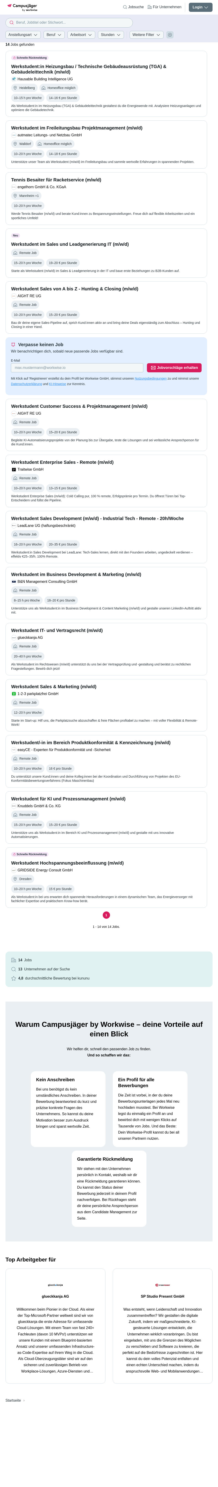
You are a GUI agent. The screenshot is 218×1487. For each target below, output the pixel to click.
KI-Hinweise (57, 384)
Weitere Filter (147, 35)
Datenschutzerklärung (26, 384)
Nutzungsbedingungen (151, 378)
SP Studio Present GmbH (162, 1296)
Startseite (13, 1400)
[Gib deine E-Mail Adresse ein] (77, 367)
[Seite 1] (106, 915)
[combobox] (69, 22)
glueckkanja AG (55, 1296)
